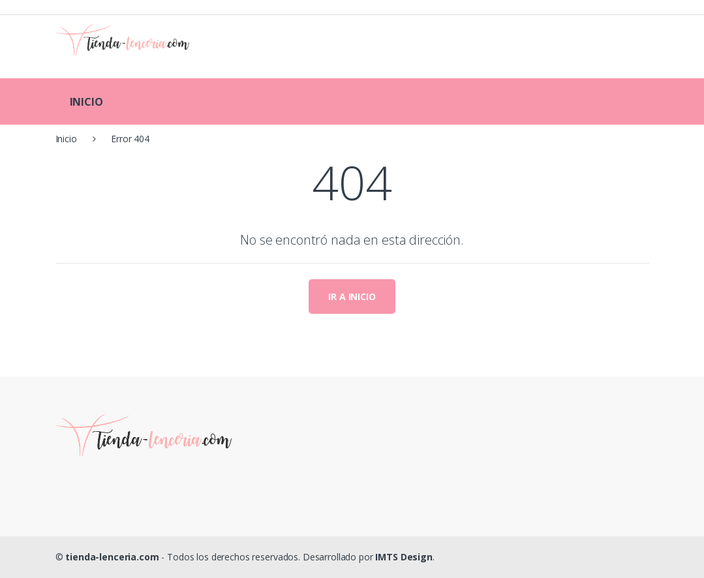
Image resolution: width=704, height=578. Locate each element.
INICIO (86, 102)
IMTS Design (403, 557)
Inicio (66, 138)
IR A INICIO (351, 296)
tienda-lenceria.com (112, 557)
